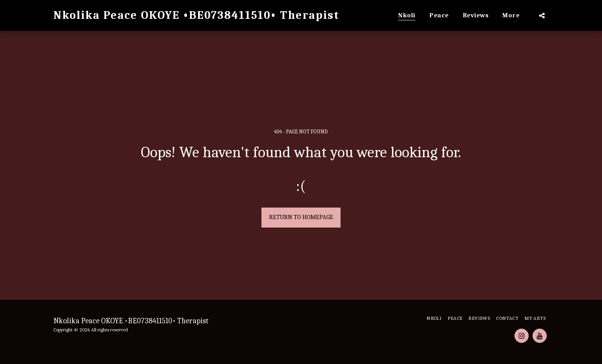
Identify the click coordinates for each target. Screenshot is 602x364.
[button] (542, 15)
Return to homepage (301, 217)
